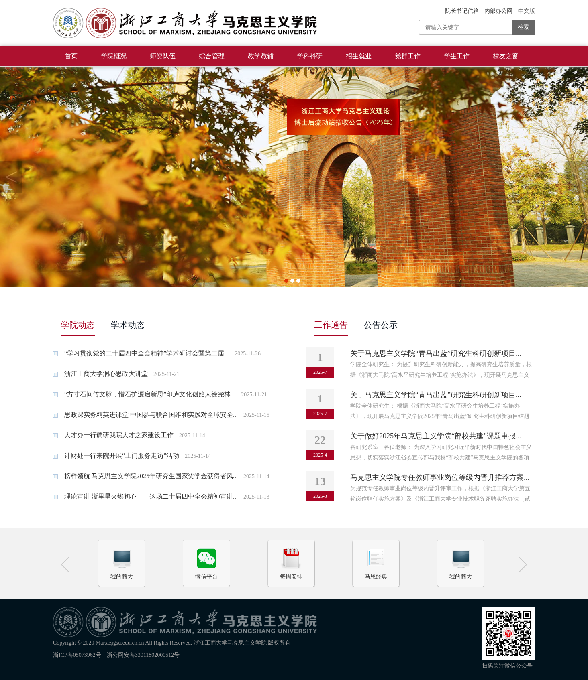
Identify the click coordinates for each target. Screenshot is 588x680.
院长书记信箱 (462, 11)
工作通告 (331, 325)
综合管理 (212, 56)
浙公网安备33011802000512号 (143, 655)
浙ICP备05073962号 (77, 655)
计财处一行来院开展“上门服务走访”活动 (116, 455)
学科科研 (310, 56)
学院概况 (114, 56)
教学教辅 (261, 56)
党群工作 (408, 56)
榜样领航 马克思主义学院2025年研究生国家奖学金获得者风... (145, 476)
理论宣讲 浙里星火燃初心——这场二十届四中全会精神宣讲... (145, 496)
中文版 (526, 11)
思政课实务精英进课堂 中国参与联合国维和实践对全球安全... (145, 414)
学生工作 (457, 56)
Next (577, 177)
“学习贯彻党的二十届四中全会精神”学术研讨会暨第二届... (141, 353)
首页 (71, 56)
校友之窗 (506, 56)
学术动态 (128, 325)
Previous (11, 177)
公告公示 (381, 325)
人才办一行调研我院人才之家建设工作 (113, 435)
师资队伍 (163, 56)
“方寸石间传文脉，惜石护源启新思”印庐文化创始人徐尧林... (144, 394)
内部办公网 (498, 11)
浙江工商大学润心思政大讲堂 (100, 373)
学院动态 (78, 325)
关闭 (396, 95)
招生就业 (359, 56)
